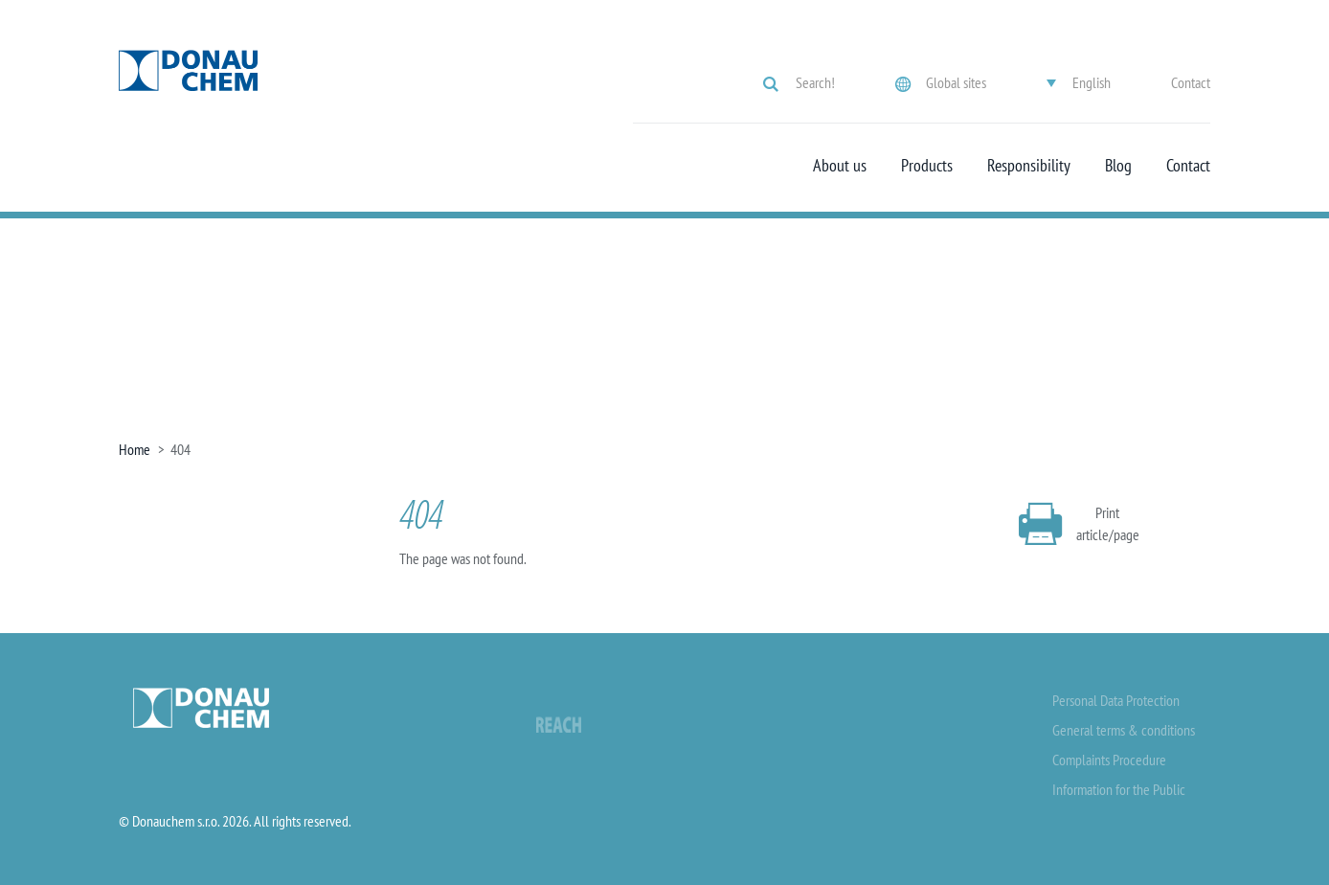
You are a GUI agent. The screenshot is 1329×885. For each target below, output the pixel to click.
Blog (1118, 165)
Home (134, 449)
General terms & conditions (1123, 729)
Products (927, 165)
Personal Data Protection (1116, 700)
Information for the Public (1118, 789)
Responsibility (1028, 165)
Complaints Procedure (1109, 759)
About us (840, 165)
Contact (1190, 82)
